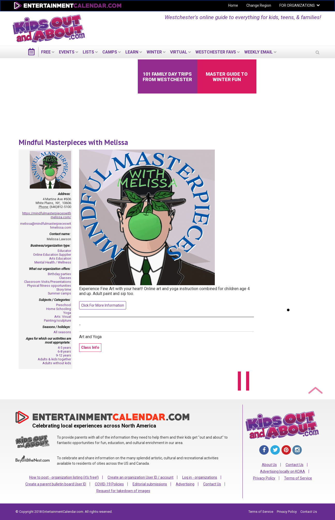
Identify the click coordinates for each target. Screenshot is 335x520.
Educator (64, 251)
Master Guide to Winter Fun (227, 76)
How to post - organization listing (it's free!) (64, 477)
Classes (65, 278)
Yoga (67, 313)
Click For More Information (102, 305)
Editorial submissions (150, 484)
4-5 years (64, 348)
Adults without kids (56, 363)
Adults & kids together (54, 359)
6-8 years (64, 351)
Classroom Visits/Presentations (47, 282)
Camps (109, 52)
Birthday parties (59, 274)
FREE (46, 52)
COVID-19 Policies (109, 484)
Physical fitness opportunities (49, 286)
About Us (269, 465)
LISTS (88, 52)
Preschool (63, 305)
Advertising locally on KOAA (282, 471)
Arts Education (60, 258)
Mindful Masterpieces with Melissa (73, 142)
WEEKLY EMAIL (258, 52)
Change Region (258, 5)
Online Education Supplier (52, 255)
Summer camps (59, 293)
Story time (63, 289)
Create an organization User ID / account (140, 477)
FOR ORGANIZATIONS (297, 5)
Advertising (185, 484)
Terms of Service (298, 478)
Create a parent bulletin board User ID (55, 484)
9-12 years (63, 355)
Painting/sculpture (57, 320)
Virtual (178, 52)
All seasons (62, 332)
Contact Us (212, 484)
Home (233, 5)
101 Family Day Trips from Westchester (167, 76)
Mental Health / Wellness (52, 262)
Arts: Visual (62, 317)
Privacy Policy (264, 478)
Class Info (90, 347)
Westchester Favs (215, 52)
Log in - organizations (199, 477)
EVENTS (66, 52)
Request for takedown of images (123, 491)
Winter (154, 52)
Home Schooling (58, 309)
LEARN (131, 52)
